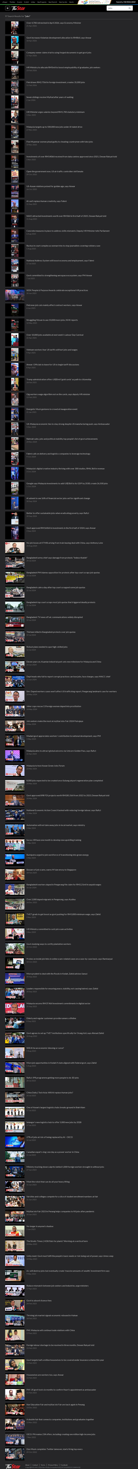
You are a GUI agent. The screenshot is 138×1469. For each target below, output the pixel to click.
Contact (35, 1465)
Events (19, 2)
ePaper (4, 2)
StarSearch (73, 2)
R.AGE (26, 2)
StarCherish (53, 2)
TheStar (12, 2)
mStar (33, 2)
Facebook (64, 1465)
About (27, 1465)
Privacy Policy (53, 1465)
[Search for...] (117, 8)
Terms (43, 1465)
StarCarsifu (63, 2)
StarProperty (41, 2)
